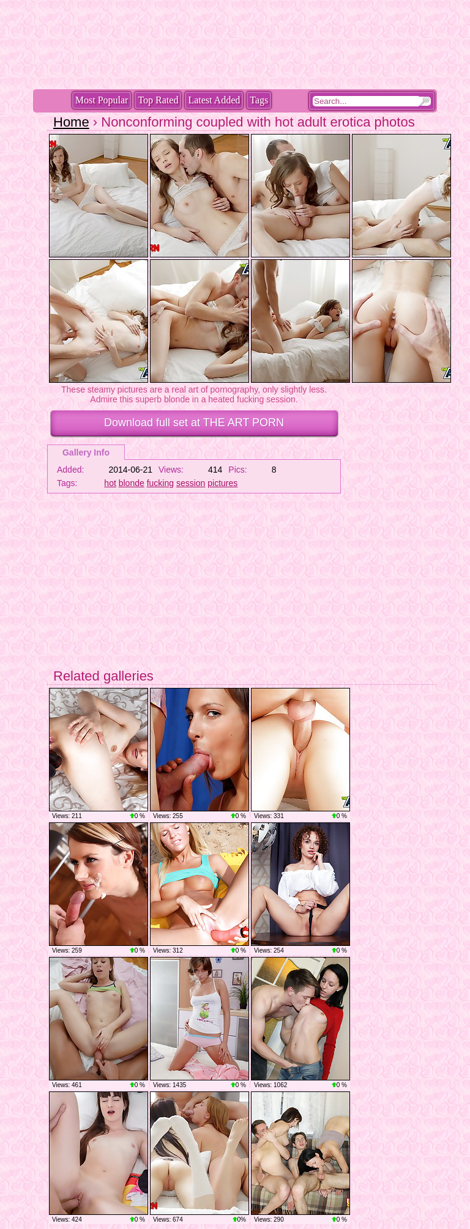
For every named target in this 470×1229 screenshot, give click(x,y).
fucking (160, 483)
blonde (131, 483)
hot (110, 483)
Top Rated (158, 100)
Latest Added (214, 100)
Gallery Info (86, 452)
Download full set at (194, 422)
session (190, 483)
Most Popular (102, 100)
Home (71, 122)
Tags (259, 100)
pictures (222, 483)
